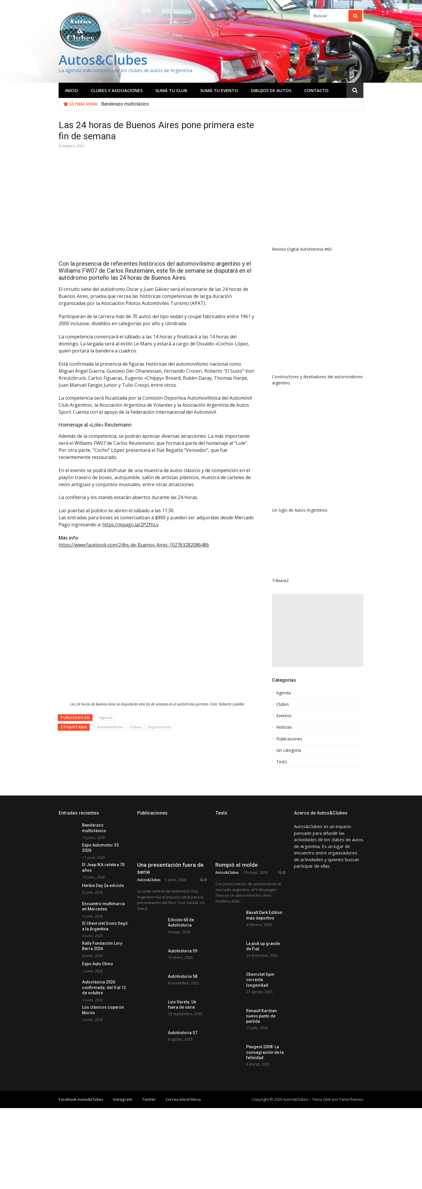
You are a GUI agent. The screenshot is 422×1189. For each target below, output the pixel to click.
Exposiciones (160, 727)
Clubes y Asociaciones (116, 90)
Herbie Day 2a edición (103, 885)
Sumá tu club (171, 90)
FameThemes (351, 1141)
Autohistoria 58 (182, 1022)
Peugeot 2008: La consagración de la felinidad (265, 1093)
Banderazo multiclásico (125, 104)
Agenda (106, 717)
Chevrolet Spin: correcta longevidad (260, 1020)
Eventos (284, 715)
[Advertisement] (317, 630)
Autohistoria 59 (182, 988)
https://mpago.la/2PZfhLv (130, 524)
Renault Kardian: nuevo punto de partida (262, 1057)
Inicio (71, 90)
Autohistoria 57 (182, 1090)
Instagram (122, 1141)
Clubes (136, 727)
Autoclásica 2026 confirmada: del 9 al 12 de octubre (104, 987)
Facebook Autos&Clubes (81, 1141)
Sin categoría (288, 750)
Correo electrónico (183, 1141)
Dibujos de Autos (271, 90)
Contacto (316, 90)
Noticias (284, 727)
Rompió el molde (236, 899)
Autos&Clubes (103, 60)
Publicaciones (289, 739)
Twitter (149, 1141)
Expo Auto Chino (97, 963)
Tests (281, 761)
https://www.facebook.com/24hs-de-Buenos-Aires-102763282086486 (134, 545)
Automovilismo (110, 727)
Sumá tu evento (219, 90)
